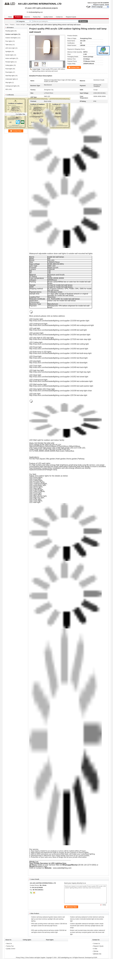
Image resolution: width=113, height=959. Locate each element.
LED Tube (33, 491)
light (45, 484)
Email (107, 4)
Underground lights (11, 86)
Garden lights (9, 55)
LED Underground (36, 484)
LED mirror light (10, 48)
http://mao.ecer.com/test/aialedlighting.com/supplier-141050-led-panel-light (58, 349)
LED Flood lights (35, 477)
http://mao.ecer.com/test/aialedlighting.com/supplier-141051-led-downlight (58, 363)
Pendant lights (9, 62)
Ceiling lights (9, 65)
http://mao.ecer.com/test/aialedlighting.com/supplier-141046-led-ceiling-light (59, 344)
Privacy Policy (20, 957)
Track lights (37, 501)
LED (39, 491)
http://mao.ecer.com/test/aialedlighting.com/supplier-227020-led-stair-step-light (60, 339)
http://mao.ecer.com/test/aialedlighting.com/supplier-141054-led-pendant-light (59, 335)
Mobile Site (97, 954)
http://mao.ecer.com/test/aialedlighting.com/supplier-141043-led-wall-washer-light (61, 386)
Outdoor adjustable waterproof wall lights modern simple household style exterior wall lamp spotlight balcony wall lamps (86, 925)
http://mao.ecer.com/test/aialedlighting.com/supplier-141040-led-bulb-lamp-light (60, 353)
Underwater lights (10, 79)
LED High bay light (36, 498)
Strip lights (8, 82)
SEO (6, 89)
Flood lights (8, 72)
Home (10, 17)
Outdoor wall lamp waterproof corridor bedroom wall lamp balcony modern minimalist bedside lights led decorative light (87, 919)
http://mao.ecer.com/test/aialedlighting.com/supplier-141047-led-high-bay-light (60, 372)
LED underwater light (37, 485)
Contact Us (59, 17)
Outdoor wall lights (20, 24)
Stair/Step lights (10, 75)
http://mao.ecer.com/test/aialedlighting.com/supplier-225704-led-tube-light (58, 395)
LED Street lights (36, 487)
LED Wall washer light (38, 496)
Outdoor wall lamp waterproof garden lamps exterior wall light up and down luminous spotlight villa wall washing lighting (48, 919)
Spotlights (8, 51)
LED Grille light (35, 499)
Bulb (43, 491)
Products (18, 17)
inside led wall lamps (56, 257)
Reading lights (9, 31)
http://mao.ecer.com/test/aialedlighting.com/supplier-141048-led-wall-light (58, 330)
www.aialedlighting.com (62, 868)
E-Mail (95, 948)
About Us (27, 17)
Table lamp (8, 44)
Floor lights (8, 41)
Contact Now (75, 67)
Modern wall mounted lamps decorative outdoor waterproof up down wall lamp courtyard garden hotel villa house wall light (87, 932)
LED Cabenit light (36, 490)
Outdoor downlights (11, 38)
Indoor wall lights (10, 58)
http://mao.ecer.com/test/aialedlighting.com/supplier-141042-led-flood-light (58, 358)
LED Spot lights (35, 494)
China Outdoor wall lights (32, 957)
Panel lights (8, 69)
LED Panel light (35, 493)
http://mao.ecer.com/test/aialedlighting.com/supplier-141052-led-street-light (58, 377)
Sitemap (95, 951)
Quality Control (48, 17)
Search (84, 21)
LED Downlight (35, 479)
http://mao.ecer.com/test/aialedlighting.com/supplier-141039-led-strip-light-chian (60, 391)
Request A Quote (98, 4)
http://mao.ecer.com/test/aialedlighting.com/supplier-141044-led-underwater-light (61, 381)
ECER (95, 957)
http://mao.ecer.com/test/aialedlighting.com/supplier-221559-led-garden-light (59, 321)
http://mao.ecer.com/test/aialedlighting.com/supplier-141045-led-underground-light (61, 325)
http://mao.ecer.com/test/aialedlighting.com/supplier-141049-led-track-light (58, 367)
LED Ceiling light (35, 480)
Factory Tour (36, 17)
